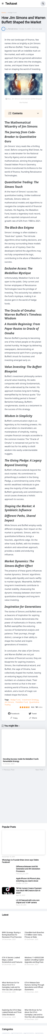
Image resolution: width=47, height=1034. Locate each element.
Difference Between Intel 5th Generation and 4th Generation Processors (28, 869)
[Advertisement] (23, 797)
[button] (3, 3)
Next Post (39, 770)
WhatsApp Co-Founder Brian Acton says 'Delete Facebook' (20, 861)
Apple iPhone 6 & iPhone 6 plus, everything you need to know (28, 879)
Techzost (11, 3)
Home (4, 12)
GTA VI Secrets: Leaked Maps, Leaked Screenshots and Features (12, 960)
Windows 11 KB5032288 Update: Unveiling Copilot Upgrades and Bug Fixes (34, 960)
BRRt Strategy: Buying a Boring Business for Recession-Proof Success (12, 934)
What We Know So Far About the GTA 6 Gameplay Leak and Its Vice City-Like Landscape (11, 986)
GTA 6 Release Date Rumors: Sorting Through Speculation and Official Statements (34, 986)
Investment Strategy (30, 700)
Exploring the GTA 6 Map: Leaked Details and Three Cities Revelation (11, 1012)
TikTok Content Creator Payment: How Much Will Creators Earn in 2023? (29, 890)
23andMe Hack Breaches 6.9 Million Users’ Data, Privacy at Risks (34, 934)
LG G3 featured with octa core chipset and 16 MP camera (27, 901)
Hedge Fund (12, 12)
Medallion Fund (22, 702)
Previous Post (9, 770)
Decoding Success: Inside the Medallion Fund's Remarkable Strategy (20, 760)
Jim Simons (9, 702)
